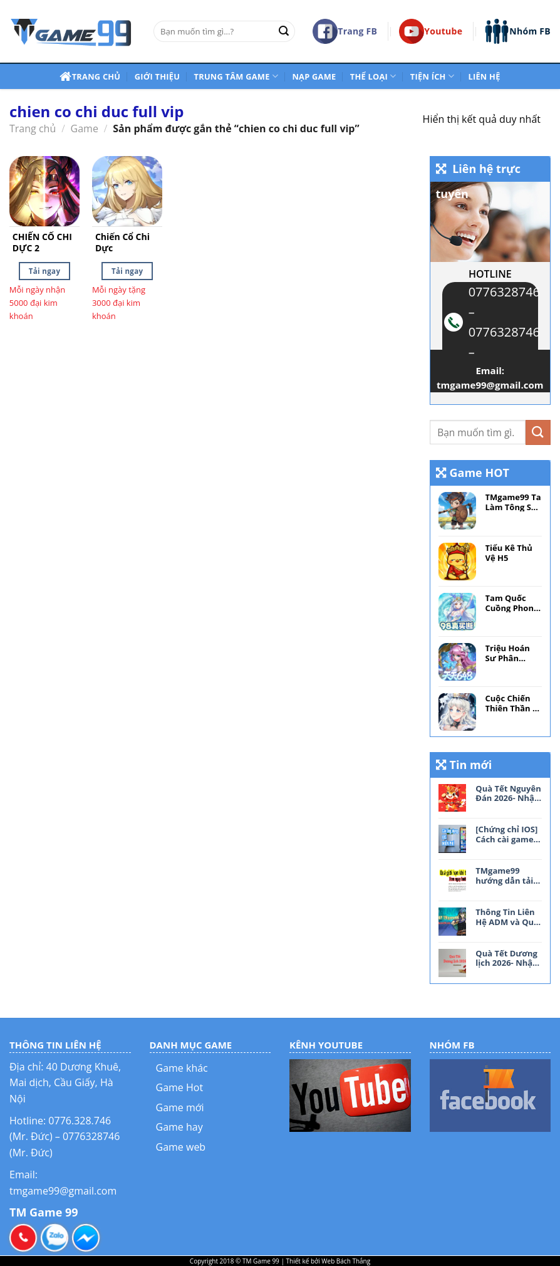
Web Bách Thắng (345, 1261)
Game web (181, 1147)
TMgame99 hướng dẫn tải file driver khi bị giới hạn (507, 876)
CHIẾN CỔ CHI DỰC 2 (42, 242)
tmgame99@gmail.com (490, 385)
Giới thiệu (157, 76)
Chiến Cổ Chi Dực (122, 242)
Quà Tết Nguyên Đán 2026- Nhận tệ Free (508, 793)
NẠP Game (314, 76)
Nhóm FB (517, 31)
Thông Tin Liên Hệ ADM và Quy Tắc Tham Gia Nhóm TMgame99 (506, 917)
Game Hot (180, 1087)
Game (84, 128)
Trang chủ (90, 76)
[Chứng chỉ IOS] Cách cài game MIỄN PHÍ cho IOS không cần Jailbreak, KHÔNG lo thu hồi (506, 834)
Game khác (182, 1068)
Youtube (430, 31)
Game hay (179, 1127)
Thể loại (373, 76)
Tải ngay (44, 271)
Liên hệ (484, 76)
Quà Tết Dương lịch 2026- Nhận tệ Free (506, 958)
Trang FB (345, 31)
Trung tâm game (236, 76)
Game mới (180, 1107)
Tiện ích (432, 76)
